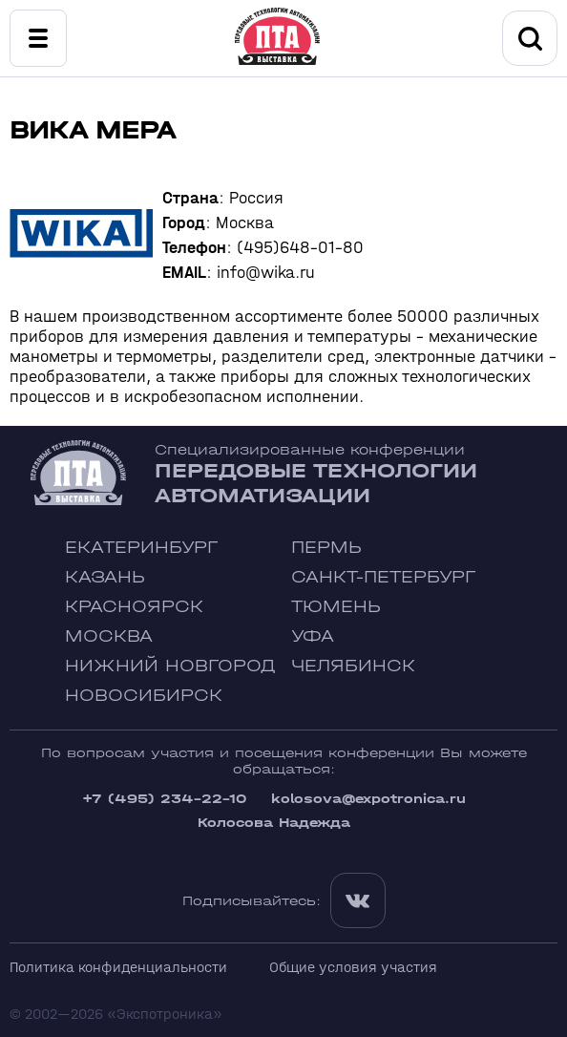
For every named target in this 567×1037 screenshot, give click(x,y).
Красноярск (134, 607)
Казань (105, 577)
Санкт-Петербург (383, 577)
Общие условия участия (353, 967)
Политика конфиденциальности (118, 967)
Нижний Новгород (170, 666)
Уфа (312, 636)
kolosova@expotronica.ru (368, 799)
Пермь (326, 548)
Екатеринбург (141, 548)
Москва (109, 636)
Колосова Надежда (274, 823)
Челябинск (353, 666)
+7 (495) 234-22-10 (164, 799)
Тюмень (336, 607)
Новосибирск (143, 696)
